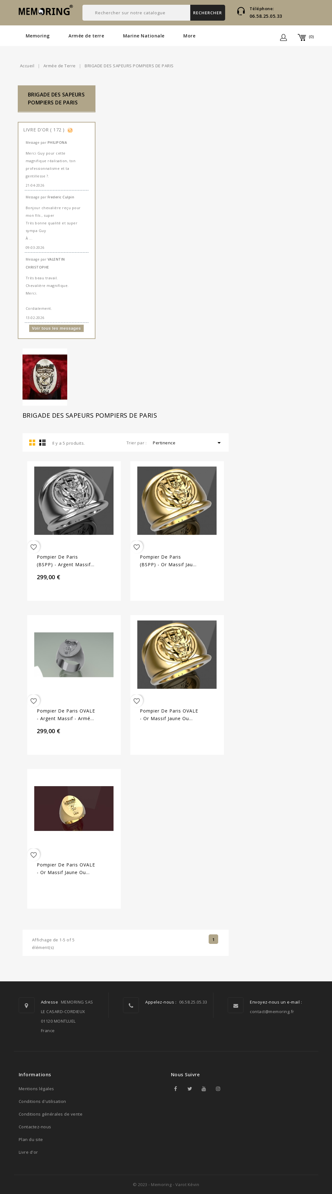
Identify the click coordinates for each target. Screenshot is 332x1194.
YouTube (204, 1088)
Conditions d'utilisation (42, 1101)
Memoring (38, 36)
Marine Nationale (144, 36)
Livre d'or (28, 1152)
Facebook (175, 1088)
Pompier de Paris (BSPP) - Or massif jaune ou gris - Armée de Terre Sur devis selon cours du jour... (169, 561)
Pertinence (188, 443)
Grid (32, 442)
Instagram (218, 1088)
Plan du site (31, 1139)
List (42, 442)
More (189, 36)
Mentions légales (36, 1088)
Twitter (190, 1088)
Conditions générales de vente (51, 1114)
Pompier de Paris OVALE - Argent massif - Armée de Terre (66, 715)
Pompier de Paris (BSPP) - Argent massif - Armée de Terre (65, 561)
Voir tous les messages (56, 328)
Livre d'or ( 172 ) (44, 130)
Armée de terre (86, 36)
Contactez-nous (35, 1127)
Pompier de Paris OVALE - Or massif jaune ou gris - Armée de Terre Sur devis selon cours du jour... (169, 715)
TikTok (233, 1088)
